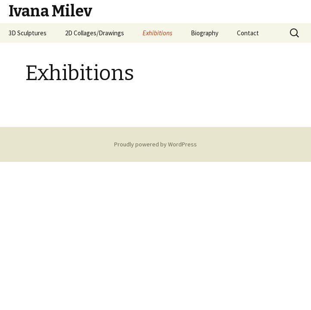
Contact (248, 33)
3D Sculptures (28, 33)
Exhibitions (157, 33)
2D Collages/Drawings (94, 33)
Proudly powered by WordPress (155, 144)
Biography (204, 33)
